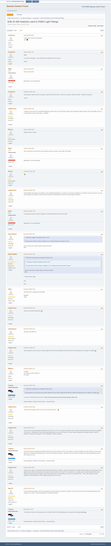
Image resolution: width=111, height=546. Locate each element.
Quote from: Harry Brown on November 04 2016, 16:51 (39, 257)
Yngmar (11, 385)
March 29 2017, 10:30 (28, 509)
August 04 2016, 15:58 (29, 35)
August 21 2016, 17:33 (29, 52)
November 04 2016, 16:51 (29, 234)
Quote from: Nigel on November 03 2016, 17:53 (37, 237)
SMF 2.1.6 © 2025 (9, 544)
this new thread (81, 512)
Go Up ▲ (103, 544)
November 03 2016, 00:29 (29, 190)
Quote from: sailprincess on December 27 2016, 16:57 (39, 389)
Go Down (9, 30)
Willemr (10, 368)
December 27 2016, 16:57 (29, 347)
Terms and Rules (97, 544)
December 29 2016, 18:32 (29, 406)
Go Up (8, 527)
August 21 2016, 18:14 (29, 68)
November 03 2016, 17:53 (29, 211)
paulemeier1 (12, 329)
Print (102, 30)
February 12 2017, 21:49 (29, 448)
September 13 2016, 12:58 (29, 91)
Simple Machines (17, 544)
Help (92, 544)
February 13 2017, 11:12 (29, 488)
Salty (10, 289)
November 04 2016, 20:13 (29, 307)
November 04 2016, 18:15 (29, 254)
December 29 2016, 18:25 (29, 385)
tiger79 (10, 488)
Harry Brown (12, 234)
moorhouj (11, 35)
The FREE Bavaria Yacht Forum (93, 7)
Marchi (10, 129)
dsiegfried (11, 52)
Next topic (100, 25)
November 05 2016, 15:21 (29, 328)
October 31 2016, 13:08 (29, 148)
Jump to (81, 534)
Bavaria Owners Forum (17, 6)
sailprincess (12, 108)
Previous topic (92, 25)
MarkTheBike (12, 254)
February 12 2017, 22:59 (29, 467)
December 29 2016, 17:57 (29, 368)
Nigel (10, 69)
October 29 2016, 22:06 (29, 129)
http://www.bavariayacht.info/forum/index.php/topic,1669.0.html (61, 397)
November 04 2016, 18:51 (29, 289)
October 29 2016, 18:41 (29, 108)
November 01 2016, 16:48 (29, 171)
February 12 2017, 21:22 (29, 427)
